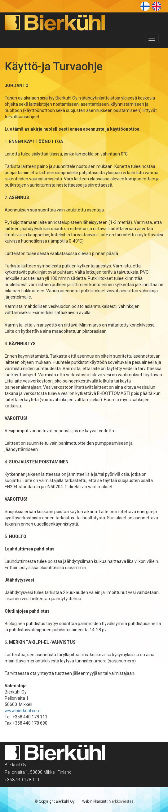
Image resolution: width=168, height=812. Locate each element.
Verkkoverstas (121, 801)
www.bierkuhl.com (23, 710)
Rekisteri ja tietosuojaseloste (84, 795)
